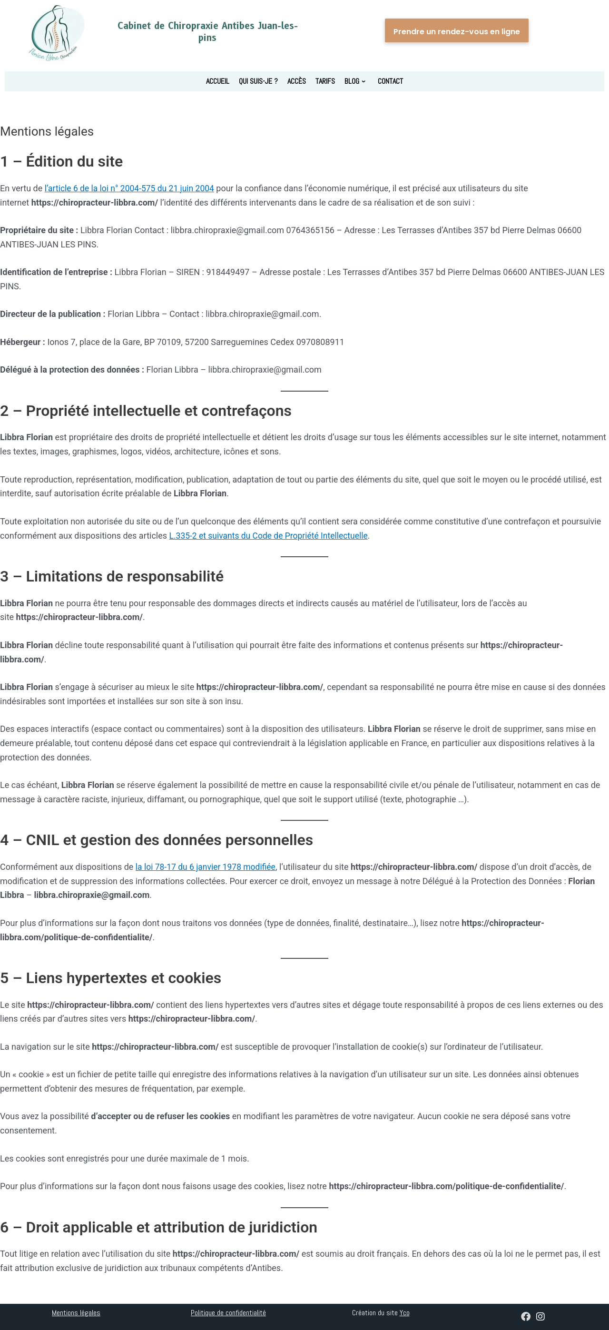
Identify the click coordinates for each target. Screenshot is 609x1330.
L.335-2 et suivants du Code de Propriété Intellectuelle (271, 535)
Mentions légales (76, 1313)
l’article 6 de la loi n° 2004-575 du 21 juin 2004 (132, 188)
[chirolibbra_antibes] (540, 1317)
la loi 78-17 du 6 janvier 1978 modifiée (208, 867)
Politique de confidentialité (228, 1313)
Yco (405, 1313)
